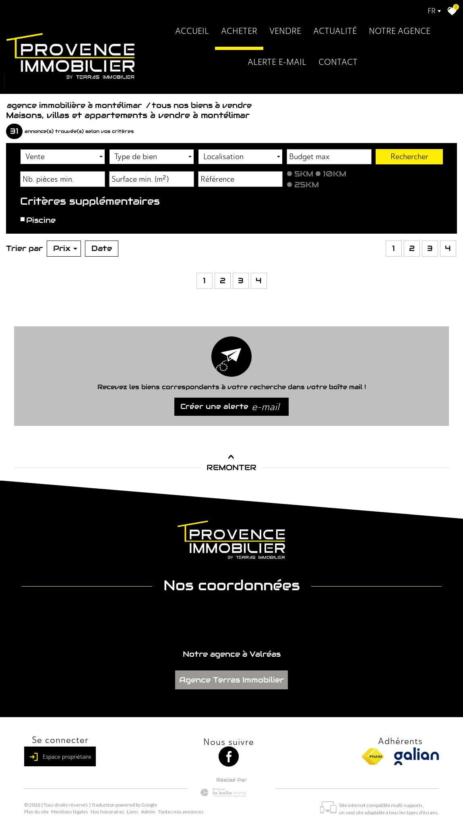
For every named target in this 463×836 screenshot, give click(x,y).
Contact (338, 62)
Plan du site (36, 812)
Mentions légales (69, 812)
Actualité (335, 31)
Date (101, 248)
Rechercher (409, 156)
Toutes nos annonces (181, 812)
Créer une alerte (229, 407)
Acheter (239, 31)
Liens (132, 812)
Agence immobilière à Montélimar (75, 105)
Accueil (192, 31)
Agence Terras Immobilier (231, 680)
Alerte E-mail (277, 62)
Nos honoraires (107, 812)
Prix (65, 248)
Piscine (40, 220)
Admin (148, 812)
